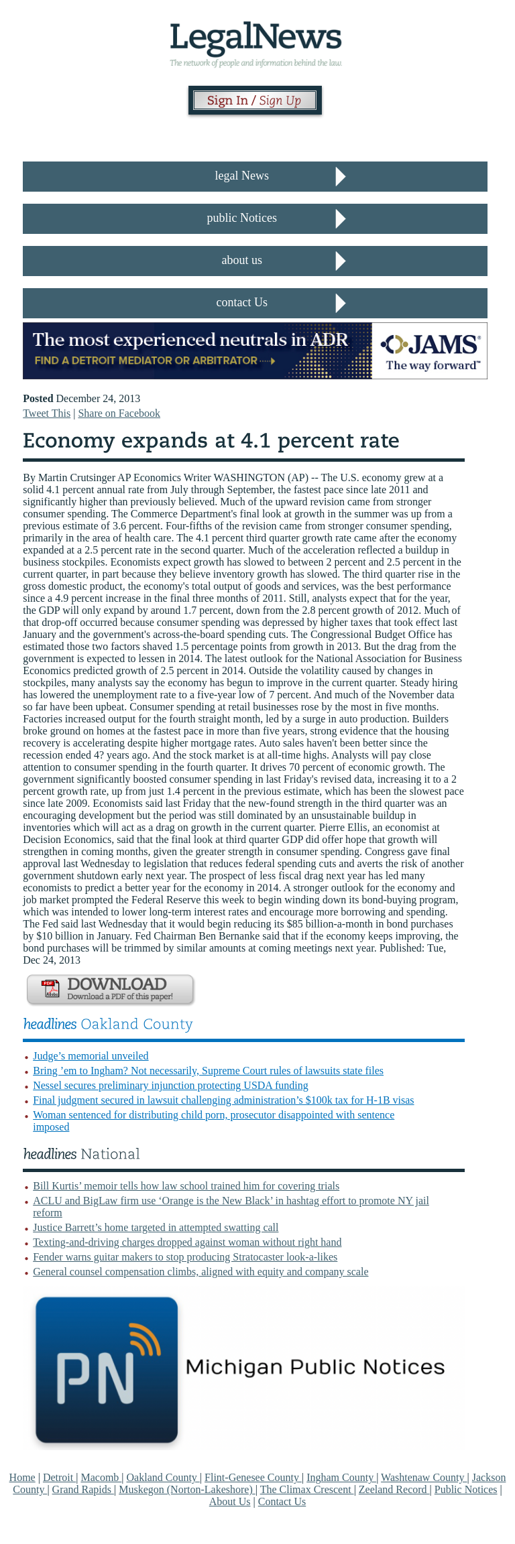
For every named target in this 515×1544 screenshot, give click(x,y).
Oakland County (163, 1477)
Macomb (100, 1477)
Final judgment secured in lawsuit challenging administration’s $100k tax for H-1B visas (223, 1100)
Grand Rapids (83, 1489)
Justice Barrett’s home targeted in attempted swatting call (155, 1227)
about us (242, 260)
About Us (230, 1501)
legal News (242, 175)
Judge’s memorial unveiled (90, 1056)
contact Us (242, 302)
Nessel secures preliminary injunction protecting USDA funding (170, 1085)
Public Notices (466, 1489)
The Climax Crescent (307, 1489)
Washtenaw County (424, 1477)
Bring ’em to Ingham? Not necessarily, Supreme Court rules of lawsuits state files (208, 1070)
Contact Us (282, 1501)
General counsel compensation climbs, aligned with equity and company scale (200, 1271)
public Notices (242, 217)
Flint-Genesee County (253, 1477)
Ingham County (341, 1477)
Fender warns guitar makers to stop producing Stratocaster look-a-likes (185, 1257)
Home (22, 1477)
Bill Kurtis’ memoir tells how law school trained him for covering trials (186, 1186)
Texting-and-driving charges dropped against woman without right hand (187, 1242)
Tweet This (46, 413)
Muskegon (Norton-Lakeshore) (187, 1489)
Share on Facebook (119, 413)
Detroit (59, 1477)
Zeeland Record (394, 1489)
